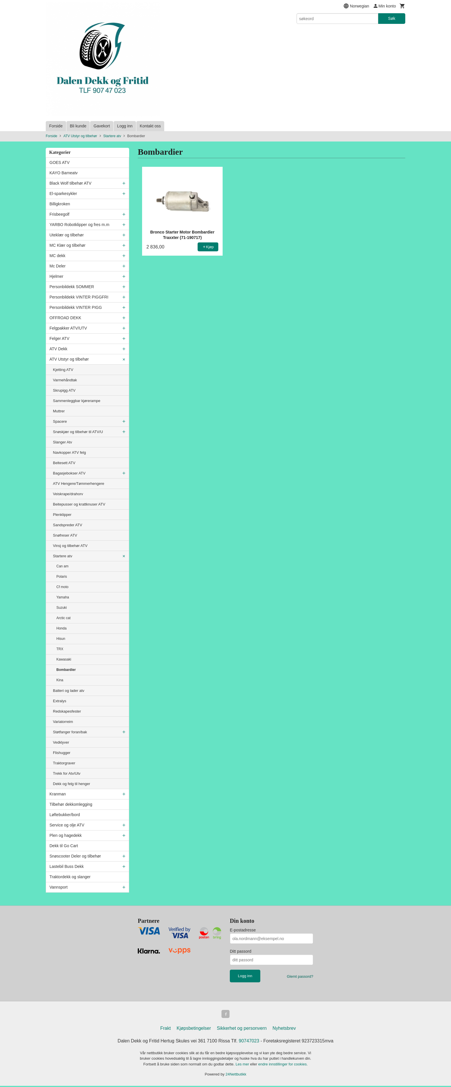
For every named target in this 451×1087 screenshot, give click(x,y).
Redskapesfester (67, 711)
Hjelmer (56, 276)
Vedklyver (61, 742)
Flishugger (61, 753)
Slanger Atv (62, 442)
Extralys (59, 701)
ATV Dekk (58, 349)
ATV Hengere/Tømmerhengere (78, 483)
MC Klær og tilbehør (67, 245)
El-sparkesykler (63, 193)
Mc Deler (57, 266)
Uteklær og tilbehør (66, 235)
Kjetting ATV (63, 370)
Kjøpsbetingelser (194, 1029)
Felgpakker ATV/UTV (68, 328)
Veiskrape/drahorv (68, 494)
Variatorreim (63, 721)
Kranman (57, 794)
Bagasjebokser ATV (69, 473)
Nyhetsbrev (284, 1029)
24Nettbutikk (236, 1075)
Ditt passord (240, 951)
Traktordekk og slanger (70, 876)
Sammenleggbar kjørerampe (76, 401)
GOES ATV (59, 162)
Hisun (60, 639)
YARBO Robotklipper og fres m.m (79, 224)
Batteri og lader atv (68, 690)
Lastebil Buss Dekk (66, 866)
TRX (59, 649)
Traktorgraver (64, 763)
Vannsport (58, 887)
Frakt (165, 1029)
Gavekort (101, 126)
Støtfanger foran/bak (70, 732)
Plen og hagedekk (65, 835)
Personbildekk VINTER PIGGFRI (78, 297)
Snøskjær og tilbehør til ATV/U (78, 432)
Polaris (61, 577)
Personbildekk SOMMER (71, 286)
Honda (61, 628)
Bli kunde (78, 126)
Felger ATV (59, 338)
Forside (56, 126)
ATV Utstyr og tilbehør (69, 359)
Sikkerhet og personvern (242, 1029)
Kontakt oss (150, 126)
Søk (391, 18)
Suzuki (61, 608)
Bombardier (66, 670)
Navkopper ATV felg (69, 452)
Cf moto (62, 587)
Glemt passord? (300, 976)
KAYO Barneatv (63, 173)
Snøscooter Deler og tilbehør (75, 856)
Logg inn (125, 126)
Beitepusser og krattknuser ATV (79, 504)
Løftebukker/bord (64, 814)
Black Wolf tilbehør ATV (70, 183)
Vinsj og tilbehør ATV (70, 546)
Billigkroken (59, 204)
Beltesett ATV (64, 463)
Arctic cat (63, 618)
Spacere (60, 421)
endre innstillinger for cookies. (283, 1065)
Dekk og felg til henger (71, 784)
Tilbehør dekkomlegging (70, 804)
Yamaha (62, 597)
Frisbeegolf (59, 214)
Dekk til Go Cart (63, 845)
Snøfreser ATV (65, 535)
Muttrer (59, 411)
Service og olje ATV (66, 825)
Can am (62, 566)
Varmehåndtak (65, 380)
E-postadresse (243, 930)
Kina (59, 680)
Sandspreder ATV (67, 525)
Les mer (243, 1065)
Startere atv (62, 556)
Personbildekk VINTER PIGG (75, 307)
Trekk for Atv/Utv (67, 773)
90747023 (249, 1042)
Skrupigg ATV (64, 390)
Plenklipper (62, 514)
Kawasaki (63, 659)
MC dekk (57, 255)
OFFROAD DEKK (65, 317)
